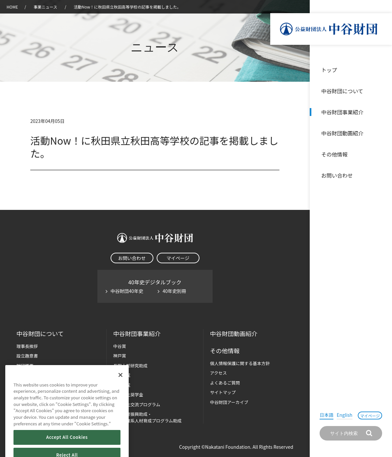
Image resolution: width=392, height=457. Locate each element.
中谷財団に (40, 333)
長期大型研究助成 (130, 365)
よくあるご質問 (225, 383)
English (345, 415)
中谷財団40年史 (127, 291)
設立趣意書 (27, 356)
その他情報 (334, 154)
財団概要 (25, 365)
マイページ (370, 415)
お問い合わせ (337, 175)
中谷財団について (342, 91)
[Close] (120, 384)
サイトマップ (223, 392)
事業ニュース (46, 7)
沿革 (382, 133)
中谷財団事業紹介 (342, 112)
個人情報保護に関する (240, 363)
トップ (329, 70)
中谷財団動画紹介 (342, 133)
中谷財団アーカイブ (229, 402)
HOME (12, 7)
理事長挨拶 (27, 346)
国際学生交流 (136, 404)
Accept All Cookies (67, 446)
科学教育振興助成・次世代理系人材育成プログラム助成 (147, 417)
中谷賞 (119, 346)
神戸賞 (119, 356)
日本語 (326, 415)
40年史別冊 (174, 291)
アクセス (218, 373)
